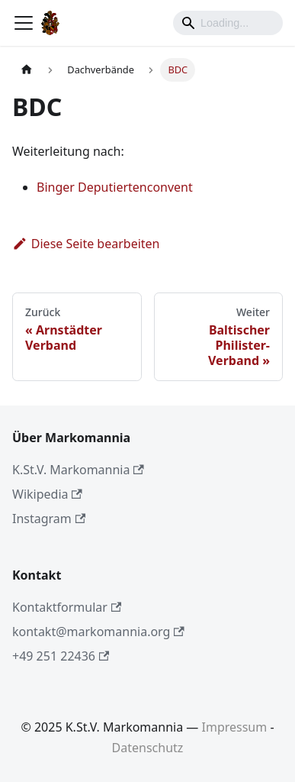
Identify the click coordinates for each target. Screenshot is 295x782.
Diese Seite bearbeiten (86, 243)
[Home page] (26, 70)
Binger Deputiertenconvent (115, 187)
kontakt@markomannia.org (98, 631)
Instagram (48, 518)
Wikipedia (47, 494)
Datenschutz (148, 747)
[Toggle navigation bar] (23, 22)
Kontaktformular (66, 607)
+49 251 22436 (60, 656)
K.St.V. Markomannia (78, 469)
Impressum (235, 727)
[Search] (228, 23)
